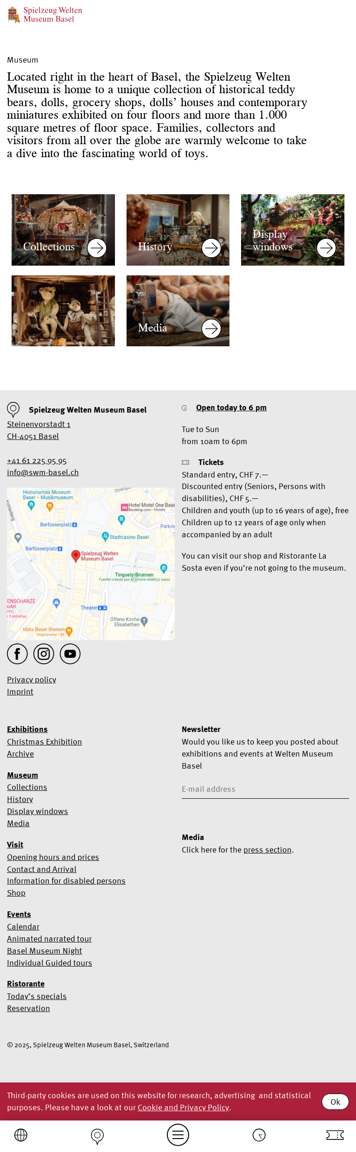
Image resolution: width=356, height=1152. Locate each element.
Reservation (28, 1008)
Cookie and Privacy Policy (183, 1107)
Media (18, 823)
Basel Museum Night (44, 950)
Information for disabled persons (66, 880)
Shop (16, 892)
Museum (22, 775)
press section (267, 849)
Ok (335, 1102)
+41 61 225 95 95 (37, 460)
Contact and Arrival (41, 869)
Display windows (37, 811)
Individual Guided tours (49, 962)
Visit (15, 844)
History (20, 799)
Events (19, 914)
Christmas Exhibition (44, 741)
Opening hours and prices (53, 857)
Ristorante (25, 983)
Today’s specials (37, 996)
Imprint (20, 691)
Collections (27, 787)
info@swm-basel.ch (43, 472)
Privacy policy (31, 679)
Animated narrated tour (49, 938)
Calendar (23, 926)
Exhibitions (27, 729)
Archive (20, 753)
